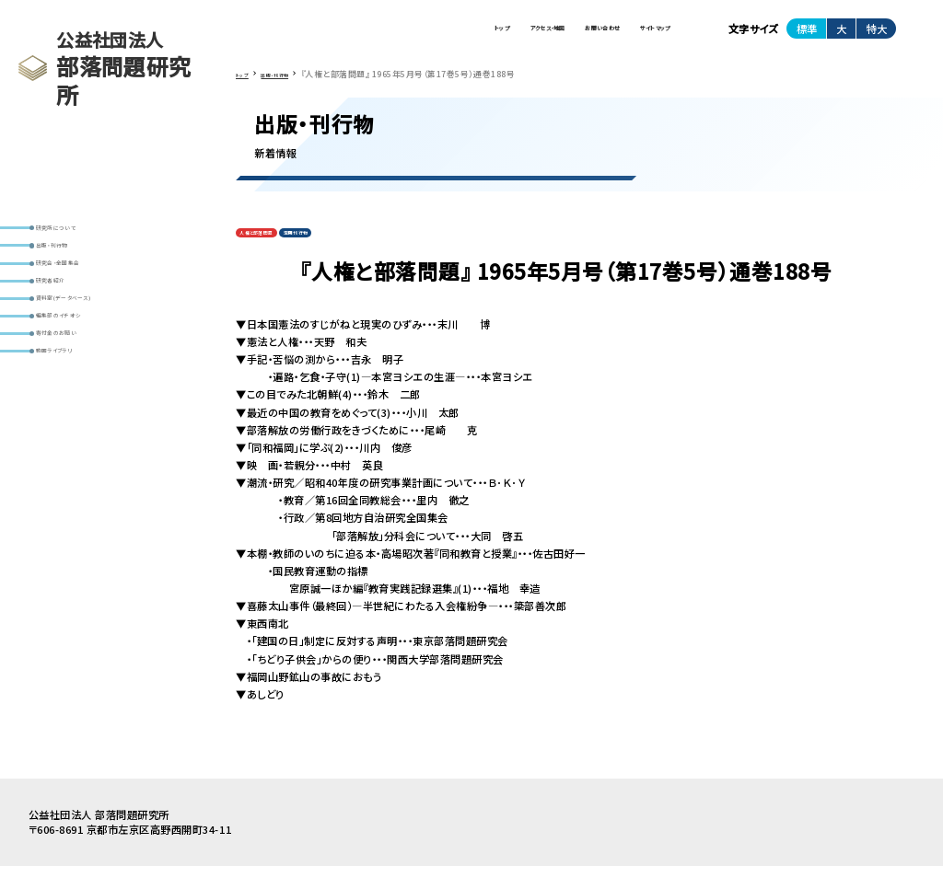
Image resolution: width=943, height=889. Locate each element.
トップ (353, 36)
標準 (807, 36)
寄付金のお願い (79, 406)
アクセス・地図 (436, 36)
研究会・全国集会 (82, 291)
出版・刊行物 (71, 262)
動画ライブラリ (76, 436)
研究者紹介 (69, 320)
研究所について (78, 233)
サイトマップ (634, 36)
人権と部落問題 (273, 252)
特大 (877, 36)
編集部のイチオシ (82, 378)
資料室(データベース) (92, 349)
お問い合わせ (537, 36)
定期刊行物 (345, 252)
